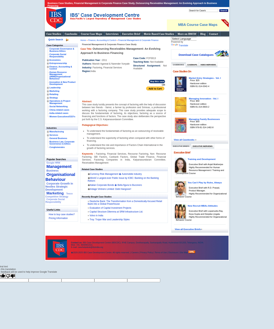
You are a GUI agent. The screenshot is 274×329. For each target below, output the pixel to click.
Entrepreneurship (58, 63)
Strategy (53, 98)
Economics (55, 60)
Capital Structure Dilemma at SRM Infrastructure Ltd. (116, 211)
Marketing (54, 91)
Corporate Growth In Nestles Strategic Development (59, 186)
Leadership (55, 87)
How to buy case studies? (62, 214)
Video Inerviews (208, 65)
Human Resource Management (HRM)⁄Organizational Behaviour (60, 75)
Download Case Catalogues (196, 54)
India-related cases (58, 113)
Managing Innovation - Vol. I (203, 98)
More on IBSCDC (187, 34)
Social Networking (58, 106)
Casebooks (71, 34)
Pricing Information (58, 218)
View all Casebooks (184, 139)
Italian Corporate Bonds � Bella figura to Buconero (116, 185)
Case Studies (53, 34)
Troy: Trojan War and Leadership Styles (109, 219)
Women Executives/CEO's (62, 116)
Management (59, 166)
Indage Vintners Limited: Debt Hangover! (110, 189)
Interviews (112, 34)
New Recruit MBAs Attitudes (203, 205)
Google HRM (53, 162)
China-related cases (59, 110)
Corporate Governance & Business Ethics (61, 50)
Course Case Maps (91, 34)
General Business (58, 138)
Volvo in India (96, 215)
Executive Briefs (181, 146)
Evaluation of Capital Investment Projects (110, 208)
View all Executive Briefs (188, 229)
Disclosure (173, 252)
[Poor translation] (10, 276)
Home (83, 40)
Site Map (184, 252)
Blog (203, 34)
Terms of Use (161, 252)
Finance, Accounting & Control (60, 67)
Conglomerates (57, 147)
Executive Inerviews (203, 146)
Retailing (53, 94)
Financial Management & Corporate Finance (138, 40)
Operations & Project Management (59, 102)
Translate (179, 45)
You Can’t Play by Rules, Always (205, 182)
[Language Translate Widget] (189, 39)
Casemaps (192, 65)
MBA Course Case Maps (197, 25)
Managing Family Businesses (204, 119)
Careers (135, 252)
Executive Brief (131, 34)
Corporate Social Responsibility (57, 55)
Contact (213, 34)
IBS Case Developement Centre (58, 246)
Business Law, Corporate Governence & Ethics (62, 143)
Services (53, 135)
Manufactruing (56, 131)
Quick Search (55, 39)
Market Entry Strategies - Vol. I (205, 78)
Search (223, 10)
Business (52, 170)
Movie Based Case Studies (159, 34)
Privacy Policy (146, 252)
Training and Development (202, 159)
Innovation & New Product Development (62, 83)
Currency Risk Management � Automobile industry (116, 174)
